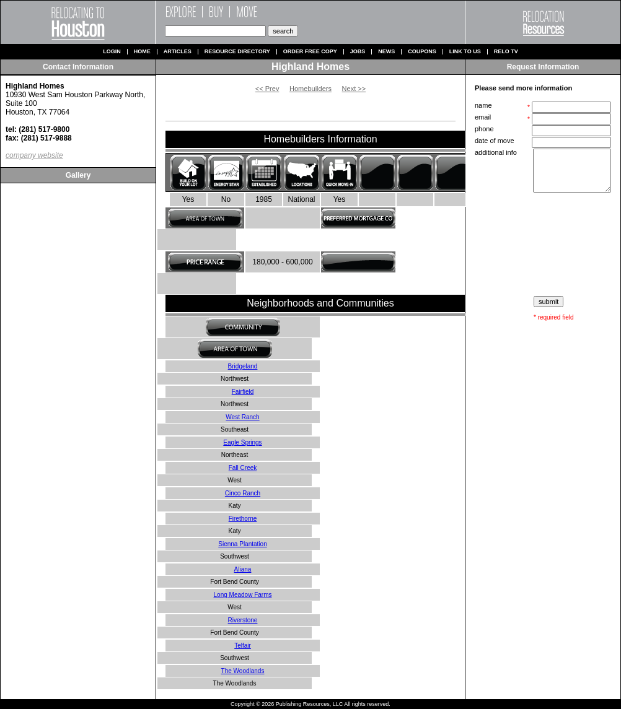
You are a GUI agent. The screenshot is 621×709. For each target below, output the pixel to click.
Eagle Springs (242, 442)
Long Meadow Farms (243, 594)
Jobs (358, 51)
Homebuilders (310, 88)
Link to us (465, 51)
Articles (178, 51)
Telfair (242, 645)
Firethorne (243, 518)
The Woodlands (243, 671)
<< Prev (267, 88)
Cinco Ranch (242, 493)
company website (34, 155)
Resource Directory (237, 51)
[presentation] (544, 244)
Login (112, 51)
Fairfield (243, 391)
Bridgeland (243, 366)
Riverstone (243, 620)
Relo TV (506, 51)
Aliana (243, 569)
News (386, 51)
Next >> (354, 88)
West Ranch (242, 417)
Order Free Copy (310, 51)
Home (142, 51)
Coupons (422, 51)
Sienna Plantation (242, 544)
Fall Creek (243, 467)
